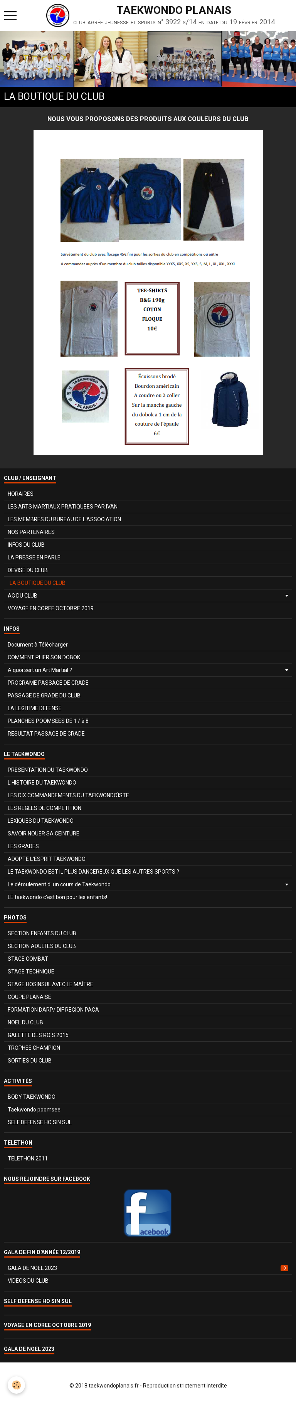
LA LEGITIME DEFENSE (35, 708)
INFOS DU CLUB (26, 545)
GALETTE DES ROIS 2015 (38, 1035)
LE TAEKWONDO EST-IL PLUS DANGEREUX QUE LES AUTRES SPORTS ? (93, 872)
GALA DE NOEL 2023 (148, 1268)
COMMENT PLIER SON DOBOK (44, 657)
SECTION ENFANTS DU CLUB (42, 933)
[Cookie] (16, 1385)
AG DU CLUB (22, 596)
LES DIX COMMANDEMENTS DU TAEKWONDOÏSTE (68, 795)
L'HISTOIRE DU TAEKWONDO (42, 783)
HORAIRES (21, 494)
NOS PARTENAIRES (31, 532)
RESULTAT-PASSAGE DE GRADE (46, 734)
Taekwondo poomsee (34, 1109)
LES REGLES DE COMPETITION (44, 808)
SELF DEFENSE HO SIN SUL (40, 1122)
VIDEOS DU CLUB (28, 1281)
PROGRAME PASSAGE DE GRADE (48, 683)
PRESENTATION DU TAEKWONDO (48, 770)
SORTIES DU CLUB (30, 1060)
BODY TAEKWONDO (32, 1097)
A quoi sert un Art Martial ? (40, 670)
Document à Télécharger (38, 645)
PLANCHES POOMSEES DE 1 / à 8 (48, 721)
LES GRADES (23, 846)
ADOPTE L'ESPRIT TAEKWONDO (47, 859)
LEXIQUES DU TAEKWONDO (41, 821)
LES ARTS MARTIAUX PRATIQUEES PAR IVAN (63, 506)
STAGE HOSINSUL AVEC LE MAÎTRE (50, 984)
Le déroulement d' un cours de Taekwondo (59, 884)
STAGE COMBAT (28, 959)
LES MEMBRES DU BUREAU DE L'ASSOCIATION (64, 519)
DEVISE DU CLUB (28, 570)
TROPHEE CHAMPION (34, 1048)
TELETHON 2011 (28, 1158)
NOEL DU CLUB (25, 1022)
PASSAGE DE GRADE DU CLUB (44, 695)
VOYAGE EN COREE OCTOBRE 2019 (51, 608)
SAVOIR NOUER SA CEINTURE (43, 833)
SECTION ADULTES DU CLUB (42, 946)
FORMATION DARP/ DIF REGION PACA (53, 1010)
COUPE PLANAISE (29, 997)
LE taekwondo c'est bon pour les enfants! (57, 897)
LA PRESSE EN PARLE (34, 557)
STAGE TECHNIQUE (31, 971)
